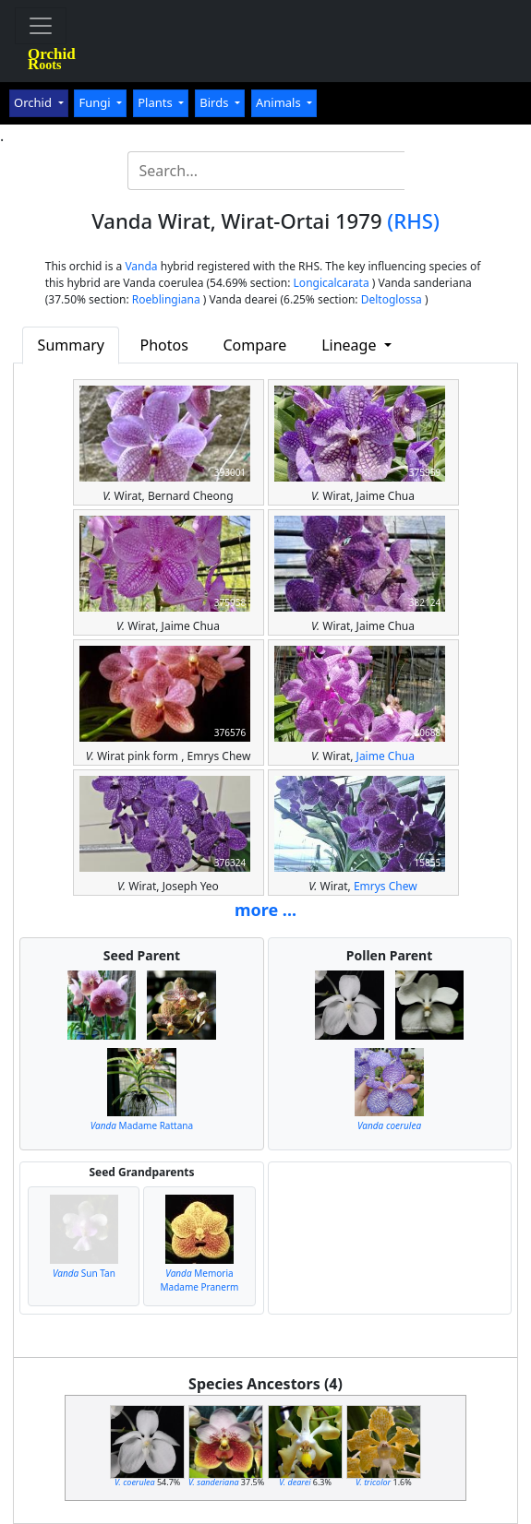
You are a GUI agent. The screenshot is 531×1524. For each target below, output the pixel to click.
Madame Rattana (142, 1125)
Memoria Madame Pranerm (200, 1280)
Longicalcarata (331, 283)
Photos (163, 345)
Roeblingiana (166, 299)
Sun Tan (84, 1273)
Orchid (34, 102)
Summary (71, 345)
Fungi (96, 102)
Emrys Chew (385, 886)
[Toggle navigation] (40, 25)
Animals (280, 102)
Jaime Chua (385, 756)
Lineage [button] (350, 345)
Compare (254, 345)
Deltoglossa (391, 299)
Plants (156, 102)
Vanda (141, 266)
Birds (215, 102)
